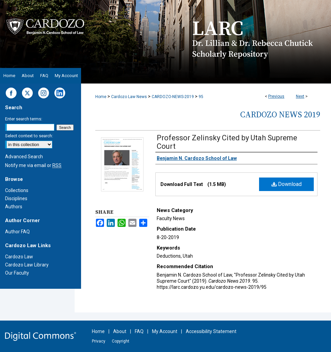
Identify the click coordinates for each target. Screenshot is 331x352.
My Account (164, 331)
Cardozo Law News (129, 96)
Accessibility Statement (211, 331)
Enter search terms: (23, 118)
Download (287, 184)
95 (201, 96)
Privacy (98, 341)
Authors (13, 206)
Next (300, 96)
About (119, 331)
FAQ (139, 331)
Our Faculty (17, 273)
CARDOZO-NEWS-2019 (173, 96)
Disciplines (16, 198)
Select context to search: (29, 135)
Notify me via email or (33, 165)
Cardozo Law (19, 256)
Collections (16, 190)
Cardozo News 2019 (280, 114)
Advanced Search (24, 156)
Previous (276, 96)
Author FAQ (17, 231)
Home (100, 96)
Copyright (120, 341)
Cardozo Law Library (27, 264)
